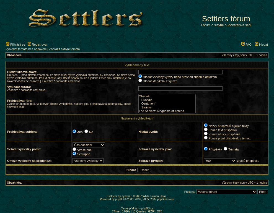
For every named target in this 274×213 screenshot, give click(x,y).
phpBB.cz (147, 208)
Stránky (167, 107)
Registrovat (37, 44)
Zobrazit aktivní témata (64, 49)
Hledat (261, 44)
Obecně (167, 96)
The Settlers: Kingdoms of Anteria (167, 111)
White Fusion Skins (154, 196)
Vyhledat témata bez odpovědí (26, 49)
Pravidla (167, 100)
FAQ (246, 44)
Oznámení (167, 103)
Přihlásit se (15, 44)
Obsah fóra (14, 55)
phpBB (119, 199)
